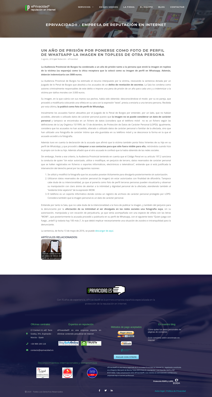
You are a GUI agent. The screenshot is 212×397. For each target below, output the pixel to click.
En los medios (108, 7)
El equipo (146, 7)
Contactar (177, 7)
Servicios (87, 7)
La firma (129, 7)
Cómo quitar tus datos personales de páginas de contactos (164, 330)
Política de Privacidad (176, 391)
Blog (161, 7)
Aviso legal (160, 391)
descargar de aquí (104, 230)
